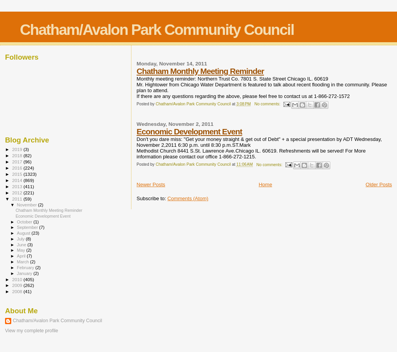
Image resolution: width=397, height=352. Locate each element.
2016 (17, 167)
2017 (17, 161)
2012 (17, 192)
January (25, 273)
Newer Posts (150, 184)
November (27, 205)
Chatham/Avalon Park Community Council (157, 29)
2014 (17, 180)
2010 (17, 279)
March (23, 261)
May (21, 250)
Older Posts (379, 184)
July (21, 239)
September (28, 227)
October (25, 222)
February (26, 267)
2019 (17, 149)
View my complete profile (31, 330)
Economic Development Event (189, 131)
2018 (17, 155)
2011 (17, 198)
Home (265, 184)
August (24, 233)
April (22, 256)
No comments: (267, 104)
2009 (17, 285)
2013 (17, 186)
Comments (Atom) (187, 198)
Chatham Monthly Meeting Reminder (200, 71)
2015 (17, 174)
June (22, 244)
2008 (17, 291)
